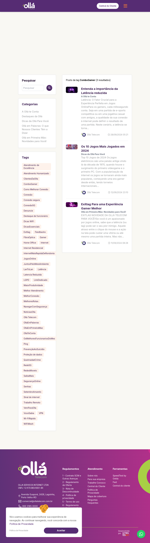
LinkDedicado (40, 280)
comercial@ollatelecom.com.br (35, 501)
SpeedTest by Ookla (119, 477)
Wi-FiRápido (30, 418)
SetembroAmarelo (32, 392)
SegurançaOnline (32, 381)
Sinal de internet (32, 397)
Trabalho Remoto (32, 402)
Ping (26, 344)
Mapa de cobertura (97, 496)
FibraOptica (29, 237)
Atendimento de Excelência (31, 166)
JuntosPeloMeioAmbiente (36, 264)
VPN (41, 413)
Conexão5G (29, 205)
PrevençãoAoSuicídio (34, 349)
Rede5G (27, 365)
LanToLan (28, 269)
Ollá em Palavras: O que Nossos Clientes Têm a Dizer (35, 129)
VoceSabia (29, 413)
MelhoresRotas (31, 301)
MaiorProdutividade (33, 285)
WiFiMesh (28, 424)
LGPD (26, 280)
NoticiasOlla (29, 312)
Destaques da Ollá (32, 116)
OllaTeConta (30, 333)
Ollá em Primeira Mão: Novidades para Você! (103, 212)
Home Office (30, 242)
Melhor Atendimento (34, 290)
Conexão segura (32, 200)
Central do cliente (121, 485)
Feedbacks (40, 232)
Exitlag (27, 232)
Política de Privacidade (93, 491)
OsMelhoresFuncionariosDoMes (39, 338)
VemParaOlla (30, 408)
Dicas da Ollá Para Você (35, 121)
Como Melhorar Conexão (36, 189)
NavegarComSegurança (35, 306)
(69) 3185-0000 (28, 506)
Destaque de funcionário (36, 216)
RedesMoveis (30, 370)
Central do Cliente (107, 6)
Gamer (43, 237)
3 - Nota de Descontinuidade (70, 490)
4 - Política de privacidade (69, 496)
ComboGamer (30, 184)
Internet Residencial (33, 248)
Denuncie (28, 210)
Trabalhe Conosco (96, 482)
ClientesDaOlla (31, 178)
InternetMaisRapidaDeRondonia (39, 253)
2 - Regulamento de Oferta (70, 483)
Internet (44, 242)
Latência (42, 269)
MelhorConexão (31, 296)
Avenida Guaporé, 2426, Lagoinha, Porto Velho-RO (36, 496)
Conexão (28, 194)
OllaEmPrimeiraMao (33, 328)
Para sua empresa (96, 479)
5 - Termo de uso (70, 501)
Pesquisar (29, 80)
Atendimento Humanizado (36, 173)
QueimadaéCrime (32, 360)
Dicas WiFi (29, 221)
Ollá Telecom (30, 317)
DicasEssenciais (32, 226)
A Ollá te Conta (30, 111)
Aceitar (61, 530)
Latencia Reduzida (33, 274)
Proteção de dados (33, 354)
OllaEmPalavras (31, 322)
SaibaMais (29, 376)
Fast (115, 482)
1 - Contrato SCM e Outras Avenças (71, 477)
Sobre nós (92, 475)
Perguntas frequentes (93, 501)
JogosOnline (30, 258)
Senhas (27, 386)
